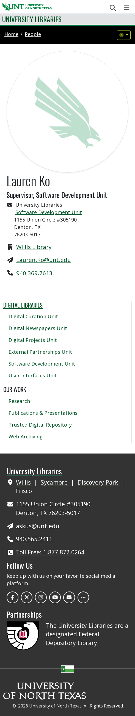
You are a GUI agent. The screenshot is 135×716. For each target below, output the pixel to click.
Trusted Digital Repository (40, 424)
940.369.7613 (34, 273)
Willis (24, 482)
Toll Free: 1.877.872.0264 (50, 552)
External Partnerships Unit (40, 352)
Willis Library (33, 247)
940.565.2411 (34, 539)
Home (11, 34)
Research (19, 401)
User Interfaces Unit (33, 375)
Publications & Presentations (43, 413)
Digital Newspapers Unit (38, 328)
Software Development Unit (48, 212)
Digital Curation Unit (33, 316)
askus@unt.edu (37, 526)
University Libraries (32, 19)
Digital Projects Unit (33, 340)
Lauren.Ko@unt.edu (43, 260)
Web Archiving (26, 436)
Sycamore (55, 482)
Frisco (24, 491)
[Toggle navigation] (126, 8)
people (33, 34)
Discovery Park (99, 482)
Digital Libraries (23, 305)
